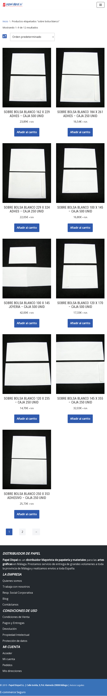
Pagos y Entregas (13, 623)
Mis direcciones (12, 671)
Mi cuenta (9, 659)
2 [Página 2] (22, 532)
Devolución (10, 629)
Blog (5, 599)
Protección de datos (15, 641)
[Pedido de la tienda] (32, 37)
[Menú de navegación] (100, 5)
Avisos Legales (77, 685)
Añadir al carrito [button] (27, 132)
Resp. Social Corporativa (18, 593)
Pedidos (7, 665)
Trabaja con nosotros (16, 587)
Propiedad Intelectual (16, 635)
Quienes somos (12, 581)
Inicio (5, 21)
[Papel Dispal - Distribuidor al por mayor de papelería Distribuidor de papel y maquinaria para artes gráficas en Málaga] (13, 4)
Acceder (7, 653)
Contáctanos (10, 605)
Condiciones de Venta (16, 617)
